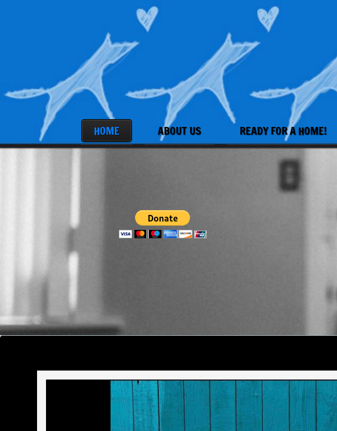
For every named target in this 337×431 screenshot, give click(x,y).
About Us (179, 130)
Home (107, 130)
